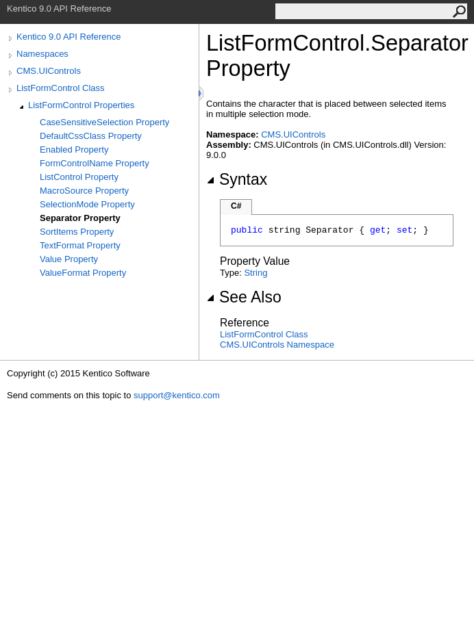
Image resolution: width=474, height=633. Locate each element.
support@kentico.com (177, 395)
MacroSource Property (84, 190)
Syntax (236, 179)
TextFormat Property (80, 245)
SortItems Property (77, 232)
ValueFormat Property (83, 273)
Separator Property (80, 218)
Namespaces (42, 54)
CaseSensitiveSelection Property (104, 122)
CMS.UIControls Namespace (277, 344)
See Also (244, 297)
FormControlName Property (94, 163)
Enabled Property (74, 149)
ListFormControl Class (60, 88)
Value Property (69, 259)
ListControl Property (79, 177)
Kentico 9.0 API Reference (68, 36)
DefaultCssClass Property (91, 136)
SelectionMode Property (87, 204)
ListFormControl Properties (81, 105)
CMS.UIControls (48, 71)
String (255, 273)
